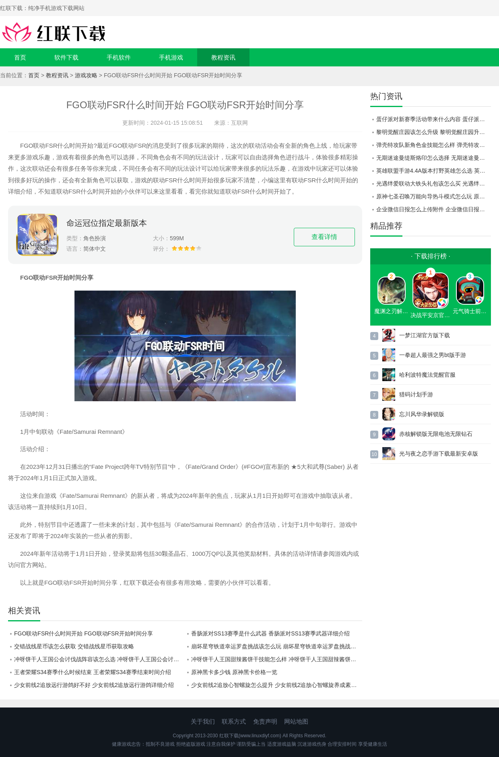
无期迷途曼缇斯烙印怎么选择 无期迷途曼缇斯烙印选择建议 (433, 158)
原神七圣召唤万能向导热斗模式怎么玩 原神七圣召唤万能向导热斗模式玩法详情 (433, 196)
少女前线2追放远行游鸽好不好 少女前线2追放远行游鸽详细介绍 (94, 685)
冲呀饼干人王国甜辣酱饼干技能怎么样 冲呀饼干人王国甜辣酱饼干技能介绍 (276, 659)
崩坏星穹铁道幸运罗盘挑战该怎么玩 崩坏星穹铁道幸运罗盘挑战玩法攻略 (276, 646)
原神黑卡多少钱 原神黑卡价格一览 (234, 672)
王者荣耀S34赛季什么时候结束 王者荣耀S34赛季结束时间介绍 (92, 672)
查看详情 (324, 236)
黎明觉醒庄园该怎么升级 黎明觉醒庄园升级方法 (433, 132)
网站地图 (296, 721)
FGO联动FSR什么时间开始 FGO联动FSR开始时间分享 (83, 633)
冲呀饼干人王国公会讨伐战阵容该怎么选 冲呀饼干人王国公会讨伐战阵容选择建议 (99, 659)
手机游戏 (171, 57)
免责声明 (265, 721)
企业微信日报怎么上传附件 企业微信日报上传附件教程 (433, 209)
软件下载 (66, 57)
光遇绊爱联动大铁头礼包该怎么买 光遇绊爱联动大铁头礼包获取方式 (433, 183)
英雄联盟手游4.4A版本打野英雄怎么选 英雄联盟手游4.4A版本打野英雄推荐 (433, 170)
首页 (20, 57)
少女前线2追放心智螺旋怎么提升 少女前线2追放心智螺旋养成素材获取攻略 (276, 685)
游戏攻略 (86, 75)
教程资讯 (223, 57)
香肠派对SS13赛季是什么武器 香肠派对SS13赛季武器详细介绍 (270, 633)
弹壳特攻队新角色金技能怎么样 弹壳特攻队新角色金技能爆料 (433, 145)
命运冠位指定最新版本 (106, 223)
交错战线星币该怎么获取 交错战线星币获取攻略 (74, 646)
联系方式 (234, 721)
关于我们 (203, 721)
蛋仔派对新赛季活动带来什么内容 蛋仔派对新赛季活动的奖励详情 (433, 119)
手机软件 (119, 57)
